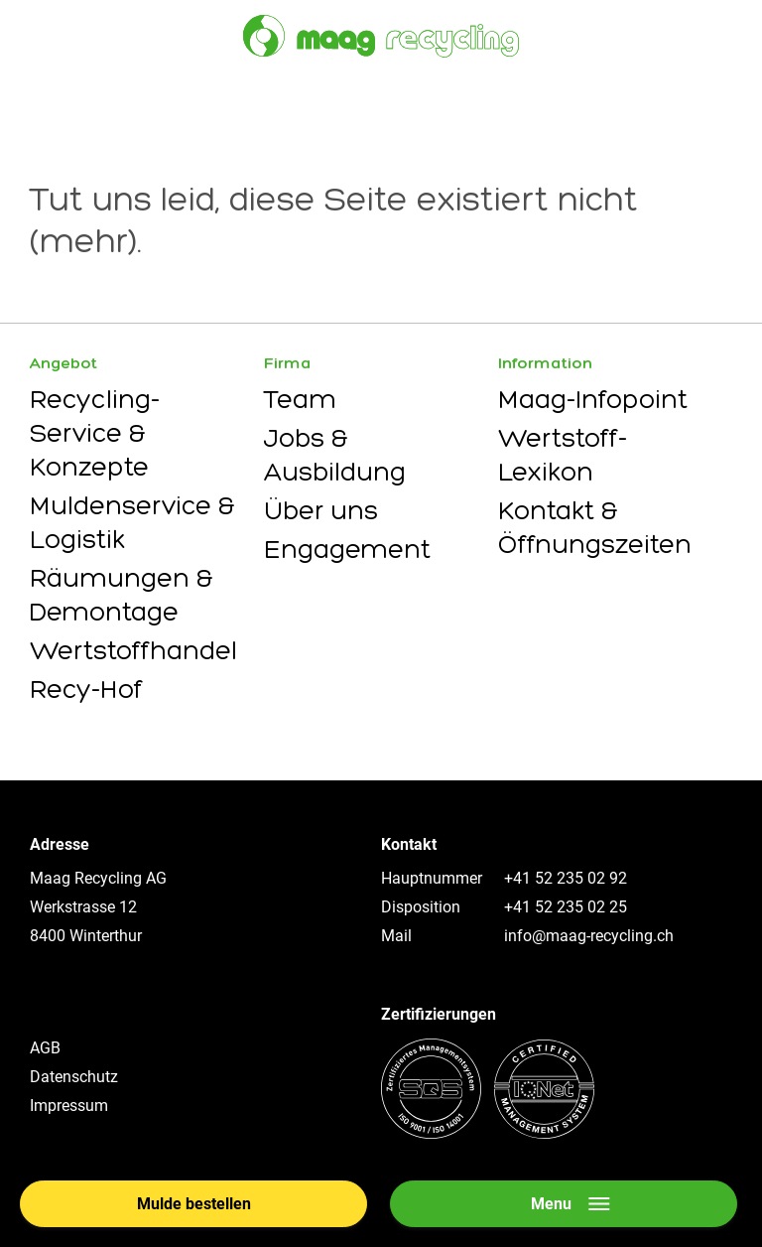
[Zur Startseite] (381, 36)
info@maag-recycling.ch (589, 935)
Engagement (347, 549)
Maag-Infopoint (593, 399)
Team (300, 399)
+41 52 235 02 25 (565, 907)
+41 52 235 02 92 (565, 878)
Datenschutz (74, 1076)
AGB (45, 1048)
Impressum (69, 1105)
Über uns (321, 510)
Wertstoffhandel (133, 650)
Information (545, 362)
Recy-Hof (86, 689)
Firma (288, 362)
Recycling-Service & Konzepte (95, 433)
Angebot (63, 362)
